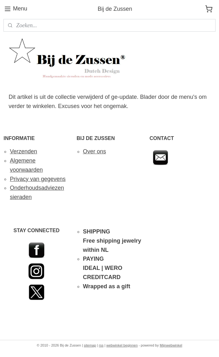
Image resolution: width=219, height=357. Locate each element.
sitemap (90, 345)
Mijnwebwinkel (171, 345)
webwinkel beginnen (122, 345)
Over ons (94, 151)
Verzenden (23, 151)
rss (101, 345)
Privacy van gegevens (38, 179)
